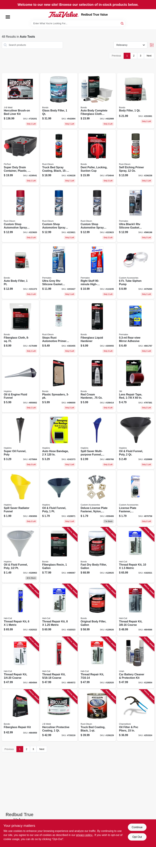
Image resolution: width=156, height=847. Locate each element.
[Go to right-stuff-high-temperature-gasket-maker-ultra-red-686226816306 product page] (97, 271)
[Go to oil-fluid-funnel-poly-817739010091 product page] (20, 555)
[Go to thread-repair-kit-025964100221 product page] (97, 663)
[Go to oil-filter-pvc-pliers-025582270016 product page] (135, 715)
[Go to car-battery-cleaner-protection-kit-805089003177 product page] (135, 663)
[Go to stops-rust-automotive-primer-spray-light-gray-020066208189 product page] (58, 328)
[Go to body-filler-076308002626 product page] (135, 101)
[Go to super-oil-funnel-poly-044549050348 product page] (20, 441)
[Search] (122, 23)
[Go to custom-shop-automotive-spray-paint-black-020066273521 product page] (97, 214)
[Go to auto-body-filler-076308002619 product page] (20, 271)
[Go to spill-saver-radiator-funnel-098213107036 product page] (20, 498)
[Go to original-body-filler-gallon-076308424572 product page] (97, 610)
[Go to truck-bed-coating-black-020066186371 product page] (97, 715)
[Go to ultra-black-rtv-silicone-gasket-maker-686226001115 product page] (135, 214)
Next (149, 55)
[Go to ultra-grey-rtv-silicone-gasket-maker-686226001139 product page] (58, 271)
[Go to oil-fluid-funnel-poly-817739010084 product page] (135, 441)
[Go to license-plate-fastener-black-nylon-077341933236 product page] (135, 498)
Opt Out (137, 836)
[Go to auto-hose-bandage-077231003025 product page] (58, 441)
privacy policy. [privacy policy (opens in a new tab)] (84, 835)
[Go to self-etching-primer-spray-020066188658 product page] (135, 157)
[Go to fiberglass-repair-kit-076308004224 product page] (20, 715)
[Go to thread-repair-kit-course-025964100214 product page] (135, 610)
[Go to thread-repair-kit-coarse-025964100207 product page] (58, 663)
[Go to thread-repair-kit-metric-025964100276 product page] (58, 610)
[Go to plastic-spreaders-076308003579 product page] (58, 385)
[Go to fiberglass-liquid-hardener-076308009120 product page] (97, 328)
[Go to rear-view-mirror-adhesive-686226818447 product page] (135, 328)
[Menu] (8, 17)
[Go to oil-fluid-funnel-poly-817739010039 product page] (58, 498)
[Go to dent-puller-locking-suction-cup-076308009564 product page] (97, 157)
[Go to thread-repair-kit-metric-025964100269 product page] (20, 610)
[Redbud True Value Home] (63, 15)
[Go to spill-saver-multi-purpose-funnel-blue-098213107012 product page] (97, 441)
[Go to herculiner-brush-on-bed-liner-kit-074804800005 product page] (20, 101)
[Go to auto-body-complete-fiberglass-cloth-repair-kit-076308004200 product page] (97, 101)
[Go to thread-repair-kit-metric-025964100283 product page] (135, 555)
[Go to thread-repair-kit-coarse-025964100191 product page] (20, 663)
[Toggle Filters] (152, 45)
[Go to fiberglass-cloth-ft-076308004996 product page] (20, 328)
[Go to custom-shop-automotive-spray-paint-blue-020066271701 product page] (58, 214)
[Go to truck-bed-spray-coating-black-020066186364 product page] (58, 157)
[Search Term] (78, 23)
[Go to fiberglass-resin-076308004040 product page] (58, 555)
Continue (137, 827)
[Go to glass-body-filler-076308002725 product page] (58, 101)
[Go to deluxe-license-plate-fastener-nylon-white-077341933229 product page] (97, 498)
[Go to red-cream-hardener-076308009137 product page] (97, 385)
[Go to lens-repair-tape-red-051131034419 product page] (135, 385)
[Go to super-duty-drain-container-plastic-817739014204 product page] (20, 157)
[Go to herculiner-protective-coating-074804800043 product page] (58, 715)
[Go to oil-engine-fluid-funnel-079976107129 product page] (20, 385)
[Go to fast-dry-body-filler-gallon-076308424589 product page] (97, 555)
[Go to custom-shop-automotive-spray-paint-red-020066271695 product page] (20, 214)
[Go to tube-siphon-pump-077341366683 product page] (135, 271)
